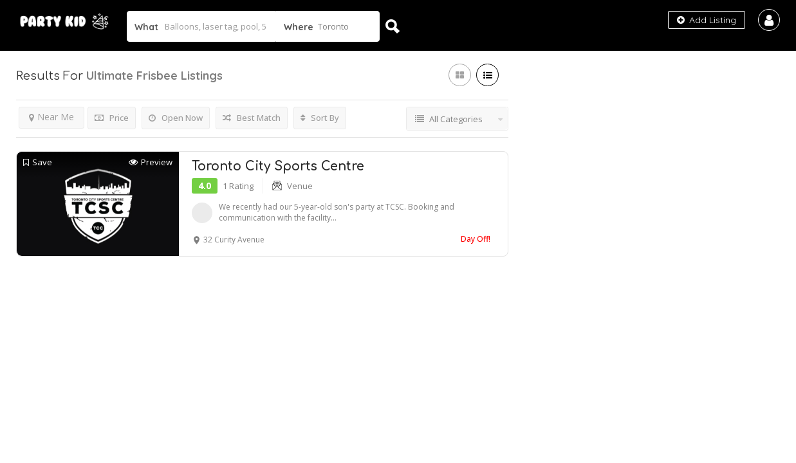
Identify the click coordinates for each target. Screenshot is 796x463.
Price (112, 117)
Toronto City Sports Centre (278, 166)
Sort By (320, 117)
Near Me (51, 117)
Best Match (252, 117)
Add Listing (706, 20)
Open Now (176, 117)
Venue (300, 186)
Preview (150, 162)
